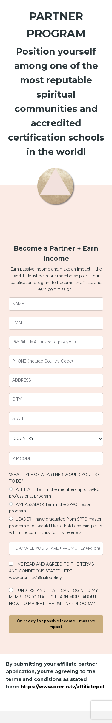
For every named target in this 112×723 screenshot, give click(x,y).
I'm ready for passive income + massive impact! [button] (56, 624)
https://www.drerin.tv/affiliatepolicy (66, 687)
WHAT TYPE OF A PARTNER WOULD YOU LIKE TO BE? (54, 477)
